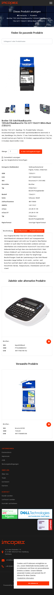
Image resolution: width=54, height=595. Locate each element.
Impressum (5, 456)
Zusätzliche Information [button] (25, 578)
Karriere (5, 486)
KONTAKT (6, 492)
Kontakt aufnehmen (9, 503)
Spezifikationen (21, 231)
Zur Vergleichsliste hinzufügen (14, 160)
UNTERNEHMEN (8, 448)
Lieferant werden (8, 500)
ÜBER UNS (5, 470)
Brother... (6, 341)
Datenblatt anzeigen (11, 157)
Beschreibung (8, 231)
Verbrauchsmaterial (36, 167)
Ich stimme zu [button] (33, 583)
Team (4, 478)
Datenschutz (6, 452)
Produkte (33, 15)
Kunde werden (7, 496)
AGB (3, 460)
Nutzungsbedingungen (10, 464)
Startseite (22, 15)
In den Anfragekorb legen (30, 152)
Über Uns (5, 474)
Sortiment (5, 482)
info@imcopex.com (13, 560)
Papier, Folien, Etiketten (38, 170)
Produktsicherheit (36, 231)
